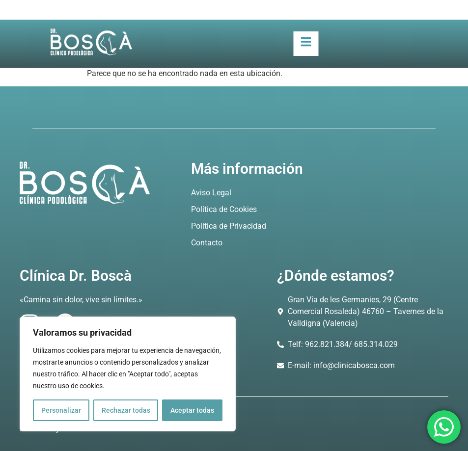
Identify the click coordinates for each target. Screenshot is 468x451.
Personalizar (61, 410)
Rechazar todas (126, 410)
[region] (128, 374)
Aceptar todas (192, 410)
